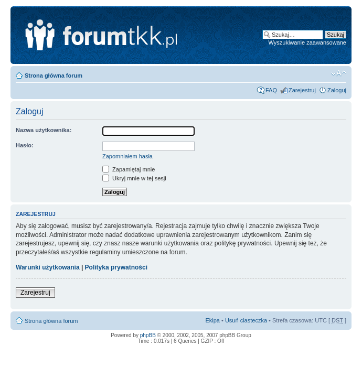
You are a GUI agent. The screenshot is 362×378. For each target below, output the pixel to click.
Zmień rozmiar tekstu (338, 73)
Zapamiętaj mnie (128, 169)
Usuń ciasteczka (246, 320)
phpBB (148, 335)
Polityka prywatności (116, 267)
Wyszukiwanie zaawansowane (307, 42)
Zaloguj (336, 90)
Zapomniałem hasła (127, 156)
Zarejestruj (302, 90)
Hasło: (25, 145)
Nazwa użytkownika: (43, 130)
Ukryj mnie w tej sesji (134, 178)
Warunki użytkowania (48, 267)
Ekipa (212, 320)
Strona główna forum (53, 75)
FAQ (271, 90)
